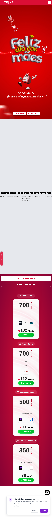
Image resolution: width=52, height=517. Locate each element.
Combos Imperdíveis (26, 278)
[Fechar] (47, 498)
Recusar (34, 510)
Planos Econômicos (26, 284)
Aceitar (44, 510)
